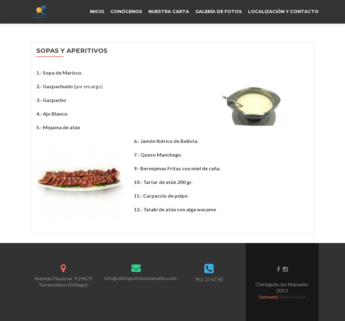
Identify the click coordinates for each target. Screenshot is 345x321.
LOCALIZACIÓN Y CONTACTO (283, 11)
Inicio (97, 11)
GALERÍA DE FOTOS (218, 11)
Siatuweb (268, 297)
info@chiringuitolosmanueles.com (140, 278)
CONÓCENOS (126, 11)
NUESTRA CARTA (168, 11)
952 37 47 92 (209, 279)
